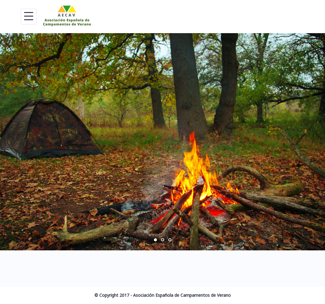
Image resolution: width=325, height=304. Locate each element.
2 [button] (163, 240)
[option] (162, 141)
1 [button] (155, 240)
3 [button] (170, 240)
